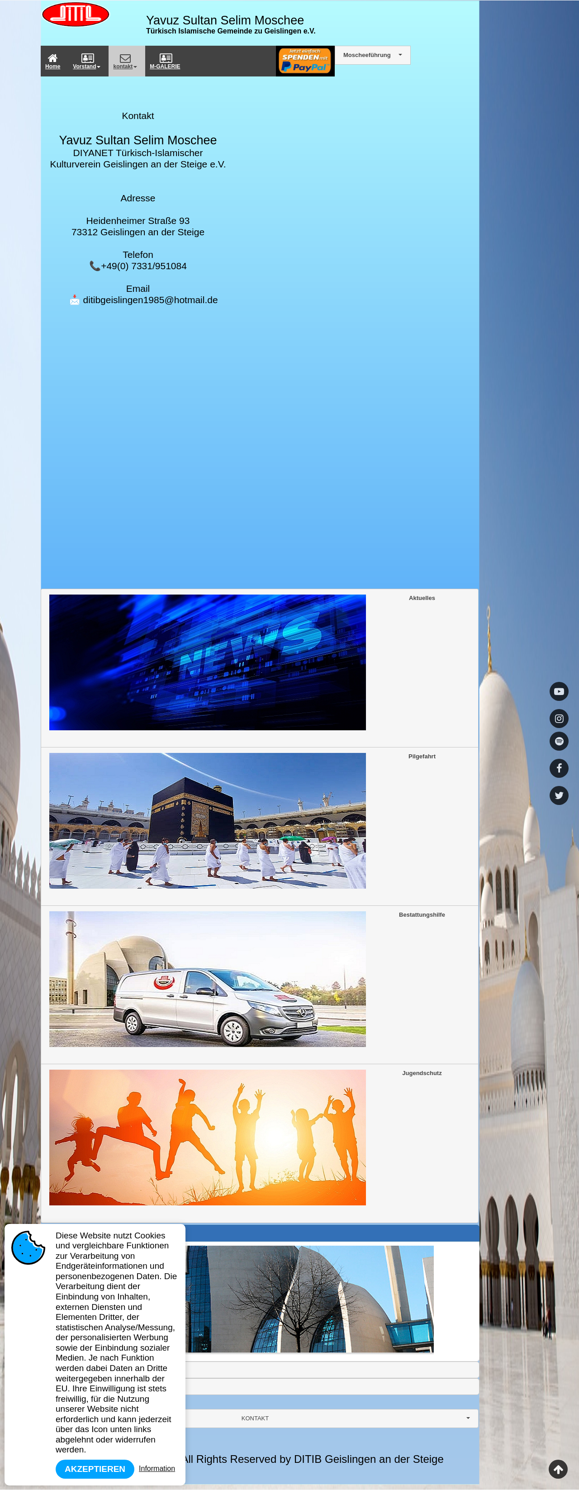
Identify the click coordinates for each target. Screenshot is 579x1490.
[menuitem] (54, 61)
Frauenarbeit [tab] (67, 1370)
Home (52, 61)
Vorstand (86, 61)
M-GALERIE (165, 61)
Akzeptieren (95, 1469)
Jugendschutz (245, 1137)
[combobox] (260, 1418)
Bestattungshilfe (247, 979)
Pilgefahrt (242, 821)
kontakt (125, 61)
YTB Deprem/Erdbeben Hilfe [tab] (87, 1387)
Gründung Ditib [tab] (70, 1233)
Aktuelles (242, 662)
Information (157, 1468)
